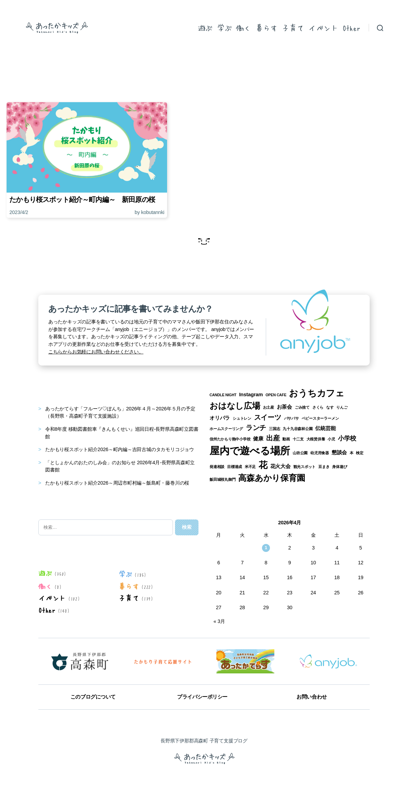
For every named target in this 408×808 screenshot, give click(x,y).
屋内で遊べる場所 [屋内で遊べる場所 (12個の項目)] (250, 450)
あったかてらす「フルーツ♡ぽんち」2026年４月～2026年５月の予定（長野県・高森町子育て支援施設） (120, 412)
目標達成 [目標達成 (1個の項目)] (234, 467)
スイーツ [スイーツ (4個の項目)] (267, 417)
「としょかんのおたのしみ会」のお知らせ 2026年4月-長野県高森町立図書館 (120, 466)
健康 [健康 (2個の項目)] (258, 438)
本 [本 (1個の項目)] (351, 453)
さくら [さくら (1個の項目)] (317, 407)
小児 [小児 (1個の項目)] (331, 439)
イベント (323, 27)
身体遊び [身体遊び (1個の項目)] (339, 467)
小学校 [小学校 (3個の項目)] (347, 438)
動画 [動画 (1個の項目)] (286, 439)
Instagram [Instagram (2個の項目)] (251, 394)
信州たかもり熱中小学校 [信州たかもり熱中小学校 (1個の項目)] (230, 439)
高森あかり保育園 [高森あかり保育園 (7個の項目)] (271, 478)
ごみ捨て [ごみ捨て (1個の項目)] (302, 407)
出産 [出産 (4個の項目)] (273, 438)
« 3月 (219, 621)
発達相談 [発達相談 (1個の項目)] (217, 467)
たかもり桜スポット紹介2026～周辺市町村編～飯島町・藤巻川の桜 (117, 483)
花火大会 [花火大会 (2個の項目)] (280, 466)
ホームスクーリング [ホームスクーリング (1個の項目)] (226, 429)
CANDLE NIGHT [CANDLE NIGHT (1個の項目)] (223, 395)
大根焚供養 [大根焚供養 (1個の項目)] (316, 439)
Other (351, 27)
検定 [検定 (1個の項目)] (359, 453)
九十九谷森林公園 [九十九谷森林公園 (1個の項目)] (297, 429)
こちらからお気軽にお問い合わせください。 (96, 351)
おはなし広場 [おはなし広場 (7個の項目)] (235, 405)
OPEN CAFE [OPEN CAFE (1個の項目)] (275, 395)
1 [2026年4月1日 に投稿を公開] (266, 548)
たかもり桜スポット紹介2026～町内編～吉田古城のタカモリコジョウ (119, 449)
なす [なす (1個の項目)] (330, 407)
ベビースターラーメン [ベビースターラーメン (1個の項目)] (320, 418)
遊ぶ (205, 27)
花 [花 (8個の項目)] (263, 465)
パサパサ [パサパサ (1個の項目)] (291, 418)
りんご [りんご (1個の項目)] (341, 407)
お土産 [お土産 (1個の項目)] (268, 407)
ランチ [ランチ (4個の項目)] (256, 427)
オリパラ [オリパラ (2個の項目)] (220, 418)
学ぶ (224, 27)
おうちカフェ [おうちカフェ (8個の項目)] (316, 393)
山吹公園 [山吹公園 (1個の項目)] (300, 453)
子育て (293, 27)
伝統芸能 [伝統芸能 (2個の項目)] (325, 428)
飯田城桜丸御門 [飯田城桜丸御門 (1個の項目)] (223, 479)
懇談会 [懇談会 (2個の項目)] (339, 452)
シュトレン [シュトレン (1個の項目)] (242, 418)
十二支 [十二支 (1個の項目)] (298, 439)
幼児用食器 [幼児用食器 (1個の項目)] (319, 453)
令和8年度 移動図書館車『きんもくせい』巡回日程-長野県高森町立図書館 (121, 432)
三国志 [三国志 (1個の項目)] (274, 429)
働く (243, 27)
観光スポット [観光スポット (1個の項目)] (304, 467)
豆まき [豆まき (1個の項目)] (323, 467)
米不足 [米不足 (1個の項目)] (250, 467)
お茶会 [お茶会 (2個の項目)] (284, 407)
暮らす (266, 27)
